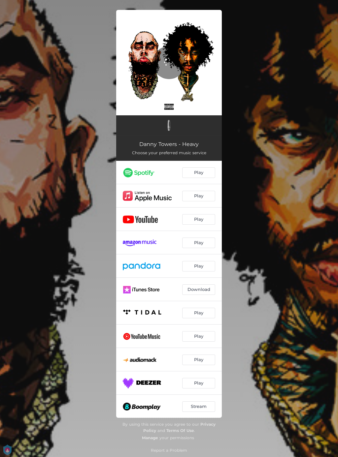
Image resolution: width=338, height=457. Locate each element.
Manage (150, 437)
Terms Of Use (180, 430)
